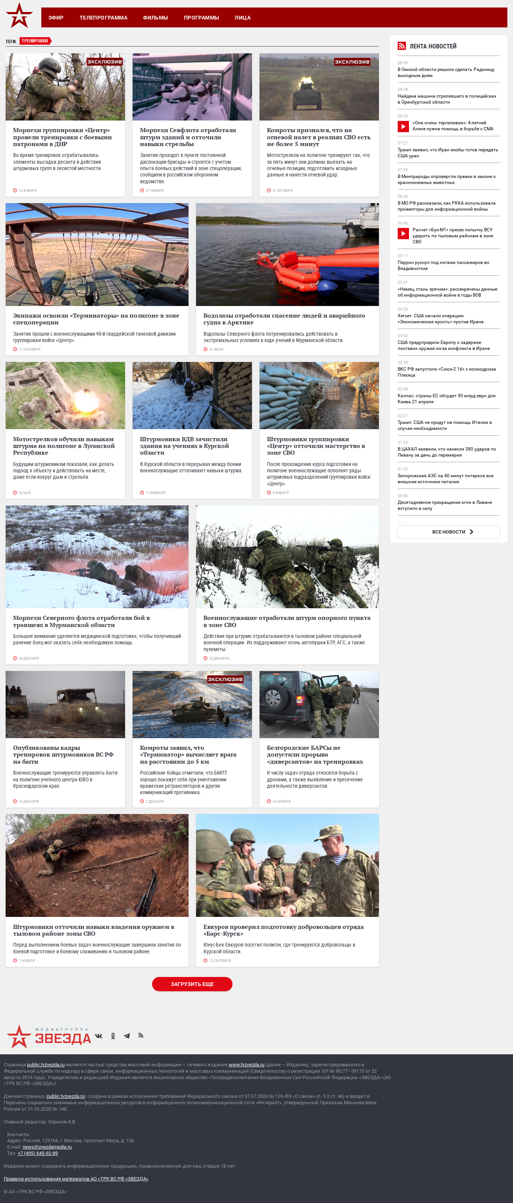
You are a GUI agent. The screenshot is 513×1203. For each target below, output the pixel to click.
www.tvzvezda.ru (246, 1064)
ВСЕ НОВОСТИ (453, 532)
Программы (201, 18)
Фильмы (155, 18)
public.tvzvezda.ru (46, 1064)
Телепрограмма (103, 18)
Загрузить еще (192, 984)
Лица (242, 18)
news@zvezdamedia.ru (47, 1147)
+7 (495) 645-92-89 (38, 1153)
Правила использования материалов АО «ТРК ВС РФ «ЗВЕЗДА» (76, 1179)
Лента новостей (427, 47)
